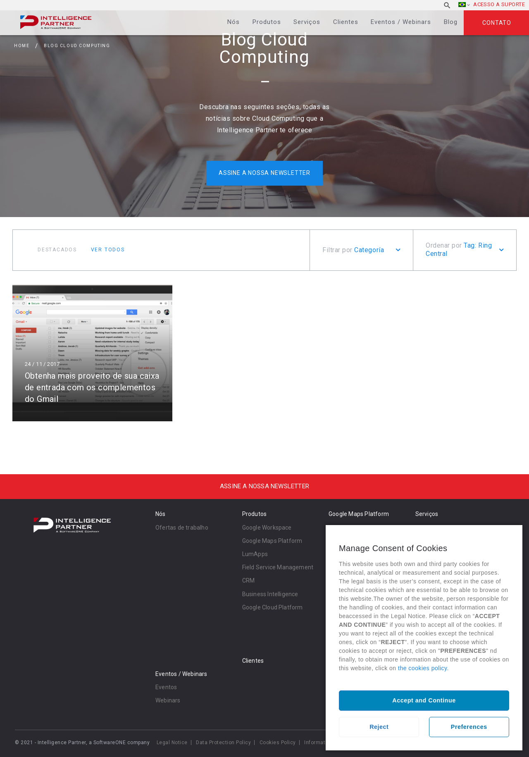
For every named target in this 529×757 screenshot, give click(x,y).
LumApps (255, 554)
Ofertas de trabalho (181, 527)
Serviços (306, 22)
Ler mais (92, 352)
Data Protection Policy (223, 742)
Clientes (345, 22)
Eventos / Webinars (401, 22)
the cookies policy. (423, 668)
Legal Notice (172, 742)
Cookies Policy (278, 742)
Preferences (469, 727)
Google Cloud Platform (272, 607)
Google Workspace (267, 527)
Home (21, 45)
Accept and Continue (423, 700)
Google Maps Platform (272, 540)
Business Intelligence (270, 594)
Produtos (267, 22)
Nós (233, 22)
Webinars (168, 700)
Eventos (166, 687)
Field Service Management (278, 567)
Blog (451, 22)
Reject (378, 727)
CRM (248, 580)
